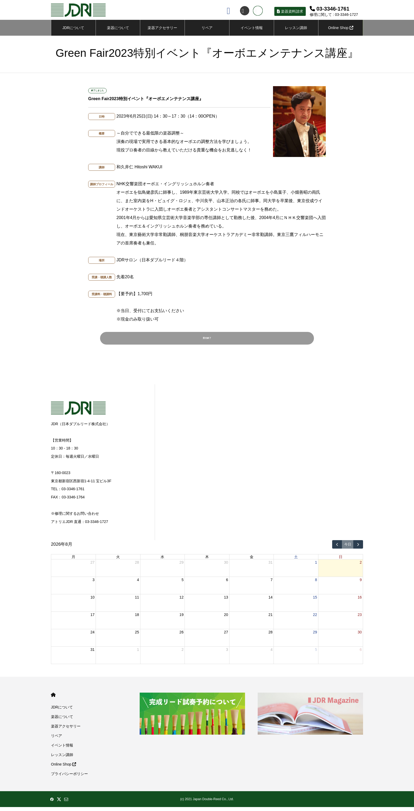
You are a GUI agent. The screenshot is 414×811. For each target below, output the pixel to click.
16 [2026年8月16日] (359, 601)
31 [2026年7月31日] (271, 566)
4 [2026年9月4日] (272, 653)
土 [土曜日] (296, 561)
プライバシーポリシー (69, 778)
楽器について (118, 29)
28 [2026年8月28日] (271, 636)
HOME (53, 699)
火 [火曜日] (118, 561)
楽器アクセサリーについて (162, 32)
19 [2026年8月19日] (182, 619)
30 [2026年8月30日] (359, 636)
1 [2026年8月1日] (316, 566)
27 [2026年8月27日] (226, 636)
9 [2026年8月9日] (361, 584)
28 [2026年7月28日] (137, 566)
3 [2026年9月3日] (227, 653)
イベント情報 (252, 29)
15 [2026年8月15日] (315, 601)
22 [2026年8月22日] (315, 619)
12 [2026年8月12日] (182, 601)
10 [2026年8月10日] (92, 601)
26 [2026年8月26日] (182, 636)
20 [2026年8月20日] (226, 619)
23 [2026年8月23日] (359, 619)
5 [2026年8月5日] (182, 584)
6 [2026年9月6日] (361, 653)
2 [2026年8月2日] (361, 566)
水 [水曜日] (162, 561)
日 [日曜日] (340, 561)
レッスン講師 (296, 29)
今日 (347, 548)
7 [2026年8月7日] (272, 584)
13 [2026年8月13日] (226, 601)
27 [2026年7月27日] (92, 566)
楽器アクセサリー (66, 730)
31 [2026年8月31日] (92, 653)
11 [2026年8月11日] (137, 601)
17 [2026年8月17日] (92, 619)
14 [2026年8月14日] (271, 601)
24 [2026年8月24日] (92, 636)
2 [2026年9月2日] (182, 653)
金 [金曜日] (251, 561)
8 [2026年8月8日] (316, 584)
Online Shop (340, 29)
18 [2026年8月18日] (137, 619)
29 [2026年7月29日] (182, 566)
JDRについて (73, 29)
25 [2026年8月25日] (137, 636)
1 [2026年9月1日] (138, 653)
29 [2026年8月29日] (315, 636)
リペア (207, 29)
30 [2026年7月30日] (226, 566)
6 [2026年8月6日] (227, 584)
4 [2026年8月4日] (138, 584)
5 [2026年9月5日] (316, 653)
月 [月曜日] (73, 561)
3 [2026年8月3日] (93, 584)
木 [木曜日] (207, 561)
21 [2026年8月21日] (271, 619)
